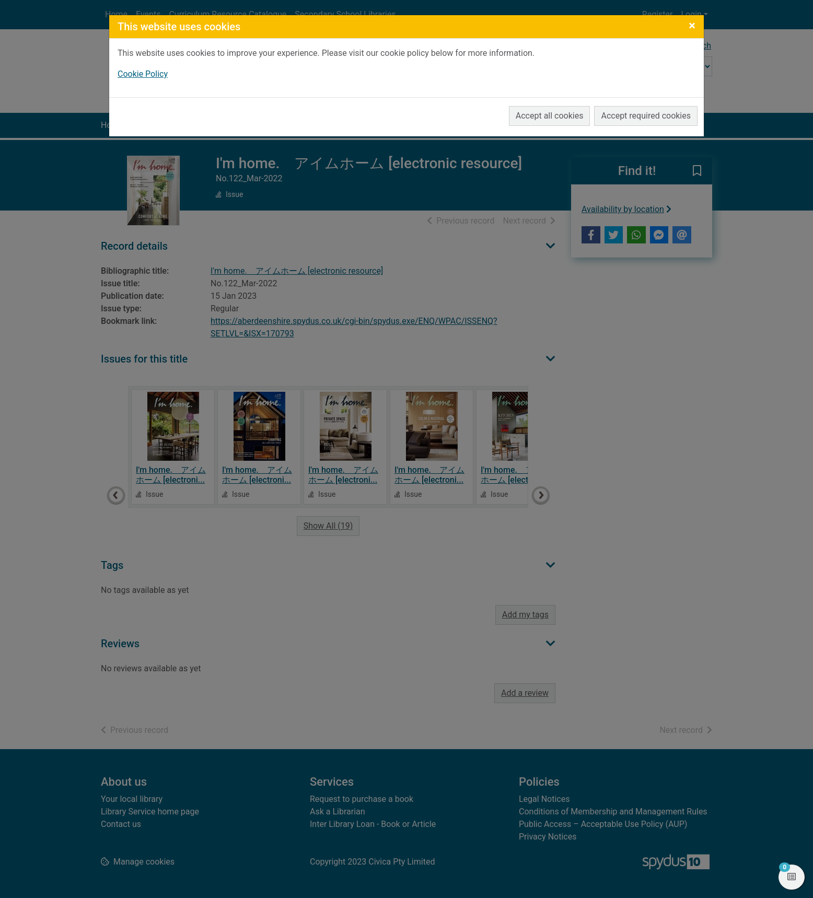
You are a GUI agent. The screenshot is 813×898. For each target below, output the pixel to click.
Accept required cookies (646, 116)
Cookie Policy (143, 74)
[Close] (692, 25)
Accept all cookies (550, 116)
